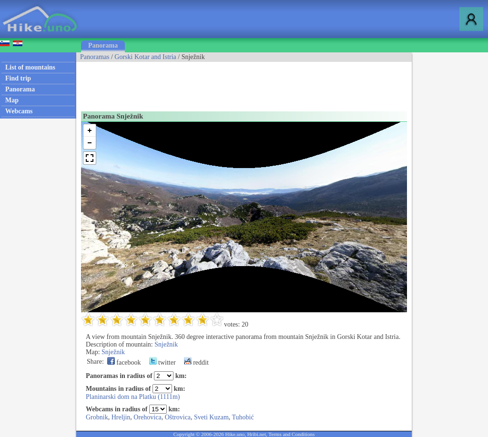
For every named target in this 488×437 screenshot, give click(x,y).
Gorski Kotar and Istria (145, 56)
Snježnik (166, 344)
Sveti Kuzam (211, 417)
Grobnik (97, 417)
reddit (196, 362)
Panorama (103, 45)
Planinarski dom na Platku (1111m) (133, 396)
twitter (162, 362)
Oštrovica (178, 417)
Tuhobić (243, 417)
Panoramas (94, 56)
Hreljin (121, 417)
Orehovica (147, 417)
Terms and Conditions (291, 434)
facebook (124, 362)
